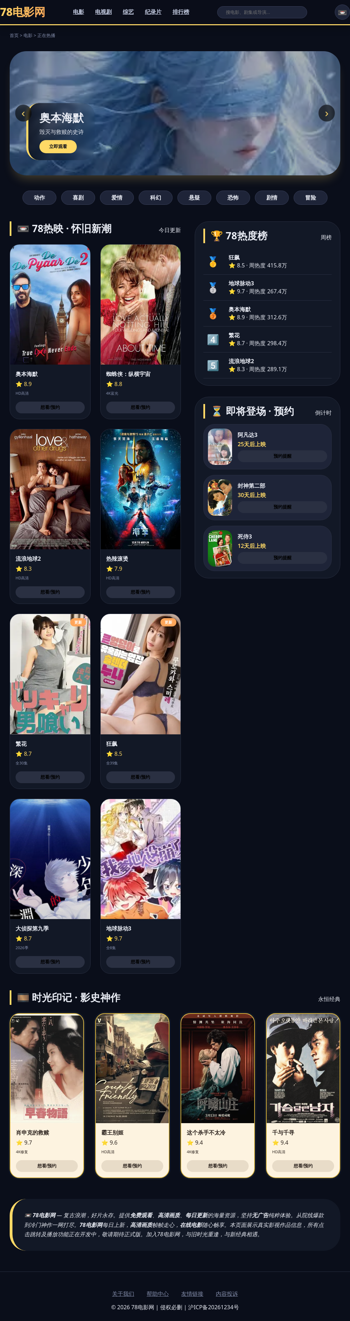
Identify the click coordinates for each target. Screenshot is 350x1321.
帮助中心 (158, 1293)
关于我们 (123, 1293)
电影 (78, 12)
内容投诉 (227, 1293)
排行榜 (181, 12)
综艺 (128, 12)
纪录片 (153, 12)
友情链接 (192, 1293)
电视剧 (103, 12)
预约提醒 (283, 456)
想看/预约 (50, 407)
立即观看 (58, 146)
